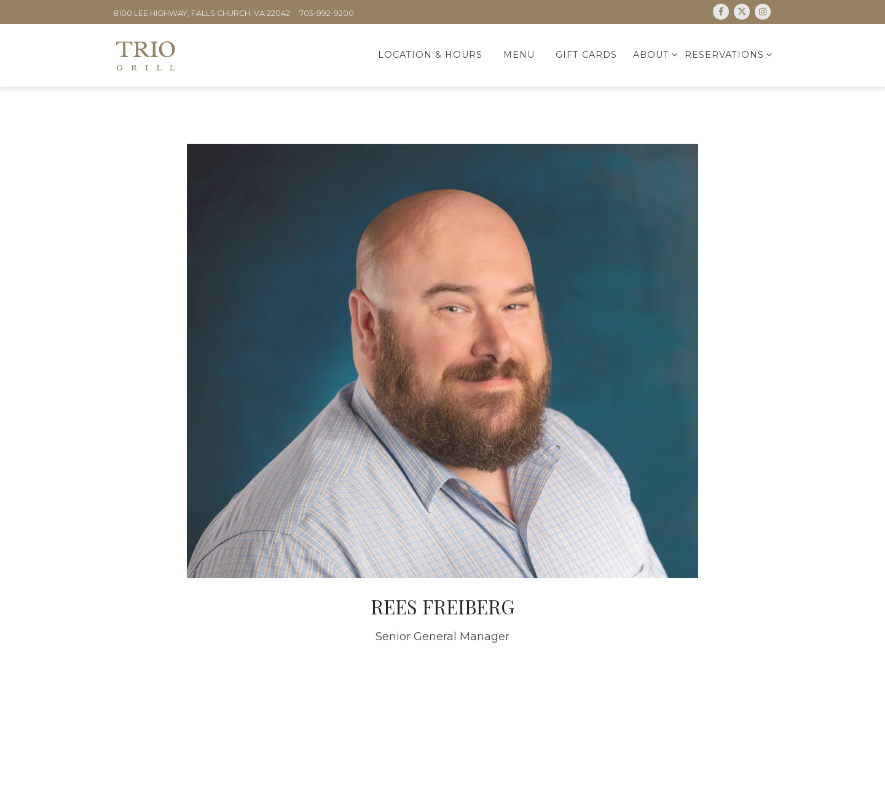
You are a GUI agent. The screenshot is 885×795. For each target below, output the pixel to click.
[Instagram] (763, 12)
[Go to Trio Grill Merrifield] (201, 14)
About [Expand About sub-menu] (653, 54)
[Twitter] (742, 12)
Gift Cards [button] (586, 54)
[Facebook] (721, 12)
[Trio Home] (179, 55)
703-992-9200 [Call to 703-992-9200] (326, 13)
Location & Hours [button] (430, 54)
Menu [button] (519, 54)
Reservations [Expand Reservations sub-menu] (726, 54)
